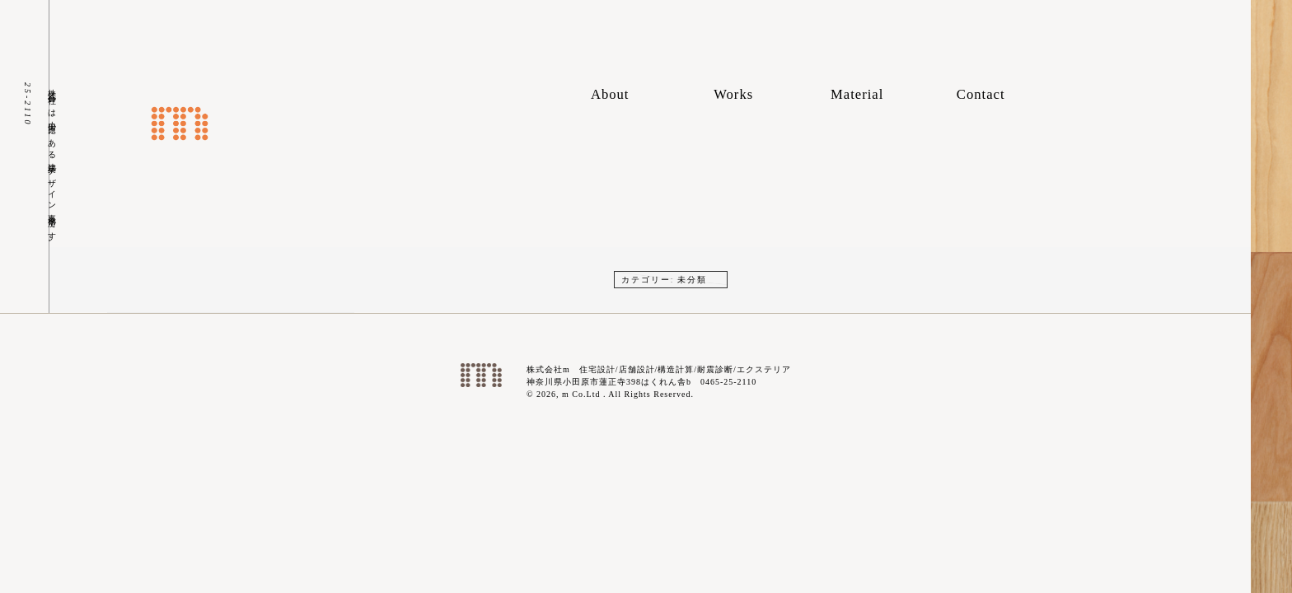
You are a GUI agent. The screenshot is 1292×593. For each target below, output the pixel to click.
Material (857, 94)
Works (733, 94)
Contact (981, 94)
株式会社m (179, 123)
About (610, 94)
